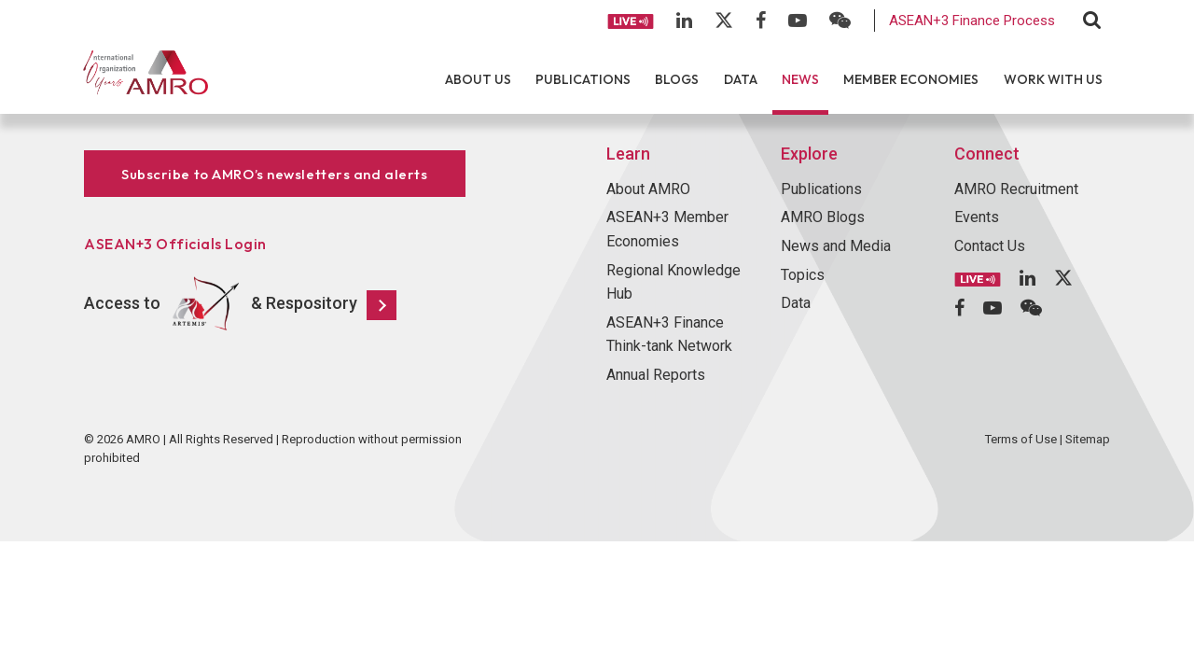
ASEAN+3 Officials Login (175, 243)
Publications (583, 79)
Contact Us (989, 246)
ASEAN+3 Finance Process (972, 20)
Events (976, 217)
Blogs (677, 79)
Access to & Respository (240, 304)
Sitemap (1087, 439)
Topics (803, 275)
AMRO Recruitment (1016, 189)
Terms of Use (1021, 439)
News (800, 79)
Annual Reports (655, 375)
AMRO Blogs (823, 217)
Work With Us (1053, 79)
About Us (478, 79)
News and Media (836, 246)
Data (740, 79)
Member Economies (911, 79)
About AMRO (648, 189)
